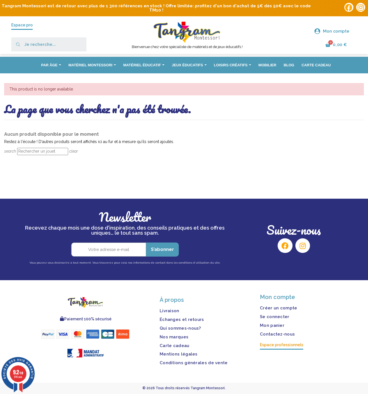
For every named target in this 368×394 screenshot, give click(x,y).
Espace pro (22, 25)
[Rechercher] (42, 151)
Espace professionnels (281, 345)
